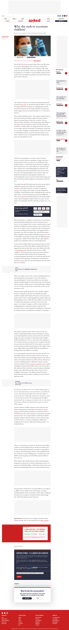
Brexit (20, 620)
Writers (14, 18)
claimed (23, 197)
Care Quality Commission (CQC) (37, 364)
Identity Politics (60, 89)
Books (48, 21)
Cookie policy (4, 623)
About (3, 617)
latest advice (24, 104)
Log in (59, 15)
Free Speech (21, 623)
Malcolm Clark (59, 87)
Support (19, 576)
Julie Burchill (59, 104)
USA (19, 625)
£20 (43, 208)
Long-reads (20, 21)
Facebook (63, 16)
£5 (35, 208)
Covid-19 (28, 57)
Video (57, 179)
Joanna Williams (38, 620)
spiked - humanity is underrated (34, 21)
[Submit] (13, 16)
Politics (32, 57)
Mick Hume (37, 623)
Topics (5, 18)
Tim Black (37, 625)
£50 (47, 208)
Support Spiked (4, 619)
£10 (39, 208)
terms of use (31, 628)
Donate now (36, 214)
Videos (22, 18)
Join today (27, 598)
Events (48, 18)
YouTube (66, 16)
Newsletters (61, 18)
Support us (61, 21)
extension (16, 190)
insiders (48, 236)
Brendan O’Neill (38, 617)
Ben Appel (58, 71)
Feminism (20, 622)
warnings (22, 260)
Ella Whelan (37, 622)
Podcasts (8, 21)
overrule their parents (21, 250)
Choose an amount (41, 211)
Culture (20, 619)
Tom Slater (58, 159)
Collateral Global (44, 520)
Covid (25, 64)
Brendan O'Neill (59, 121)
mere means (17, 124)
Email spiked (54, 623)
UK (34, 57)
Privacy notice (4, 622)
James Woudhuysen (60, 139)
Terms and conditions (5, 620)
